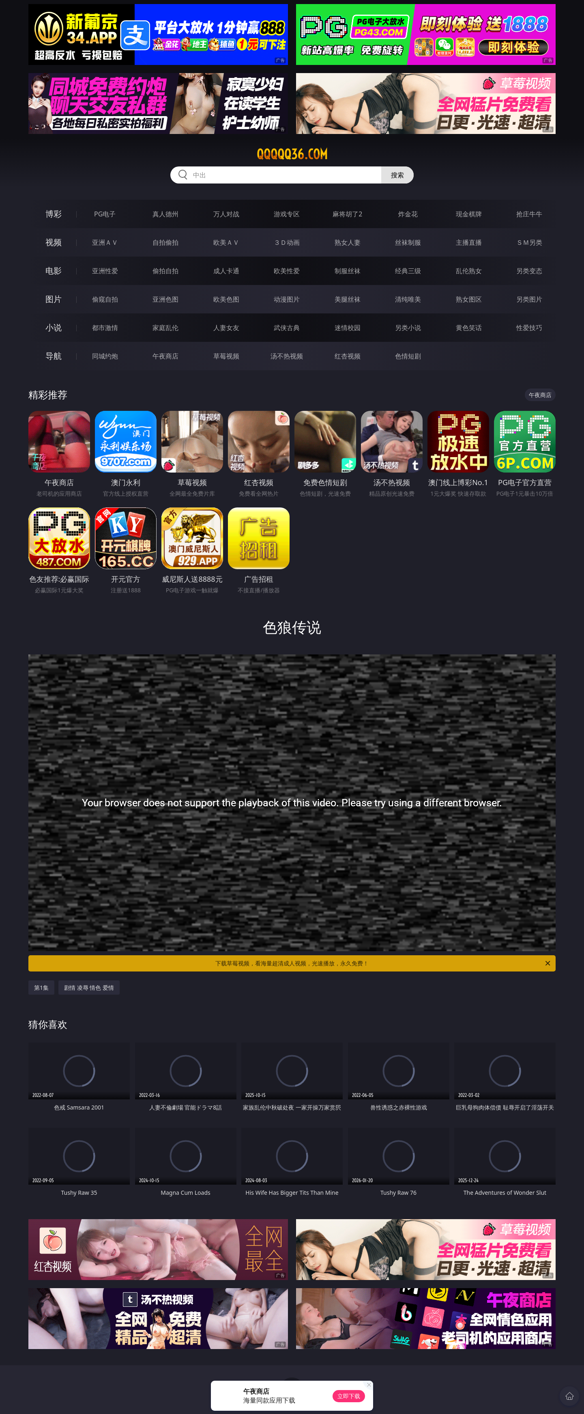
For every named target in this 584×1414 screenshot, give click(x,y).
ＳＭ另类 (529, 242)
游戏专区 (287, 213)
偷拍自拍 (165, 270)
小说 (53, 327)
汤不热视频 (287, 356)
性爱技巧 (529, 327)
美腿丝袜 (348, 299)
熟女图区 (469, 299)
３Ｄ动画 (287, 242)
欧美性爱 (287, 270)
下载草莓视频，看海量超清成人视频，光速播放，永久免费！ (383, 963)
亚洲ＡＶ (105, 242)
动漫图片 (287, 299)
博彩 (53, 213)
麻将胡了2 (347, 213)
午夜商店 (165, 356)
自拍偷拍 (165, 242)
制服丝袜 (348, 270)
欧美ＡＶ (226, 242)
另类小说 (408, 327)
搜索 (397, 175)
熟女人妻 (348, 242)
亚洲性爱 (105, 270)
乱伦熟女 (469, 270)
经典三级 (408, 270)
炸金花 (408, 213)
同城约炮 (105, 356)
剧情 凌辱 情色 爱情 (89, 987)
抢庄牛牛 (529, 213)
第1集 (41, 987)
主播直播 (469, 242)
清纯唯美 (408, 299)
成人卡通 (226, 270)
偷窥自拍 (105, 299)
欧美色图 (226, 299)
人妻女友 (226, 327)
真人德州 (165, 213)
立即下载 (348, 1396)
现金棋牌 (469, 213)
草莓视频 (226, 356)
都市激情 (105, 327)
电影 (53, 270)
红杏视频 (348, 356)
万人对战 (226, 213)
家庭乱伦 (165, 327)
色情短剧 (408, 356)
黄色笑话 (469, 327)
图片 (53, 299)
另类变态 (529, 270)
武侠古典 (287, 327)
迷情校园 (348, 327)
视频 (53, 242)
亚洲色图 (165, 299)
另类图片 (529, 299)
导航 (53, 355)
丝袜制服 (408, 242)
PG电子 (105, 213)
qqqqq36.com (292, 154)
